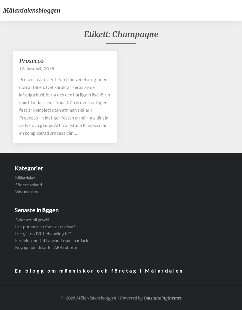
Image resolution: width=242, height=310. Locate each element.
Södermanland (28, 184)
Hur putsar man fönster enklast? (45, 226)
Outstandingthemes (163, 298)
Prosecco (31, 60)
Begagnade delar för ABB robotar (46, 247)
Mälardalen (25, 177)
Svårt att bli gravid (32, 219)
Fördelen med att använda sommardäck (51, 240)
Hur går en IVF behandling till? (43, 233)
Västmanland (27, 191)
